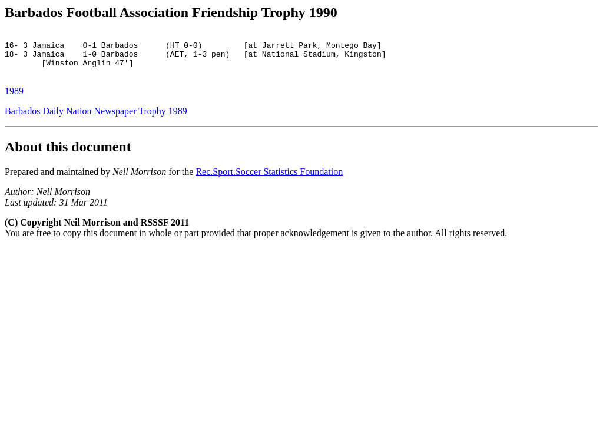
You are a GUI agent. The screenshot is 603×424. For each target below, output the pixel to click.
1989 (14, 100)
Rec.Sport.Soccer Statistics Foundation (269, 180)
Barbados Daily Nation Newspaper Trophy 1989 (96, 120)
